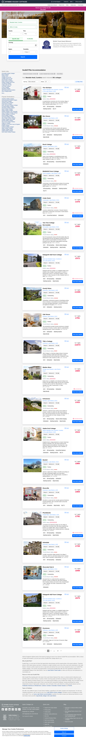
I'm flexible (30, 38)
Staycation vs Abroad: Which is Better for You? (73, 708)
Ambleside (25, 685)
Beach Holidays (5, 74)
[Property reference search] (18, 5)
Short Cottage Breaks (7, 91)
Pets (24, 30)
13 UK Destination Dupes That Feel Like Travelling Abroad (73, 715)
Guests (10, 30)
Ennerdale (54, 685)
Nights (10, 49)
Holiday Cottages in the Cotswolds (9, 111)
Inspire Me (46, 724)
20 (57, 650)
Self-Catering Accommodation (8, 90)
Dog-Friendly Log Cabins (7, 81)
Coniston (48, 685)
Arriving (11, 42)
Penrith (70, 685)
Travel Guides (80, 5)
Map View (79, 81)
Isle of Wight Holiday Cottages (8, 117)
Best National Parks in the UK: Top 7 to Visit (73, 712)
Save (67, 87)
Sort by (25, 81)
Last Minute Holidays (6, 83)
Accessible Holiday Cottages (8, 73)
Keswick (64, 685)
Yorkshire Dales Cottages (7, 102)
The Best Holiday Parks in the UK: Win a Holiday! (74, 719)
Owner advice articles (49, 722)
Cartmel (44, 685)
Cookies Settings (64, 728)
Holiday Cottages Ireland (7, 129)
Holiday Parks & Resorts (52, 5)
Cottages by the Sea (6, 77)
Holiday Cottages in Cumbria (8, 114)
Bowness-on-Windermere (34, 685)
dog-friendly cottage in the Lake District (46, 695)
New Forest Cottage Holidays (8, 121)
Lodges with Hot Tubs (7, 84)
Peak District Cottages (7, 103)
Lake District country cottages (54, 692)
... (54, 650)
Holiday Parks (5, 76)
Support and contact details (50, 707)
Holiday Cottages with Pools (8, 82)
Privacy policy (47, 709)
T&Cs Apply (43, 9)
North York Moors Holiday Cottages (10, 105)
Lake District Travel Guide (54, 670)
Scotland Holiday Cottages (8, 126)
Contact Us (66, 1)
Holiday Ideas (73, 5)
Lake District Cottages (7, 101)
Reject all (64, 732)
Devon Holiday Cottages (7, 109)
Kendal (59, 685)
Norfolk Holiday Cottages (7, 120)
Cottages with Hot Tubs (7, 78)
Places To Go (61, 5)
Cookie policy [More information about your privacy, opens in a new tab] (27, 735)
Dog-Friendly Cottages (7, 79)
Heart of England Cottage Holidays (10, 112)
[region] (43, 732)
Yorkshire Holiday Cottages (8, 98)
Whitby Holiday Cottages (7, 110)
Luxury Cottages (5, 87)
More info (46, 716)
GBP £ (72, 1)
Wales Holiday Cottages (7, 128)
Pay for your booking (49, 720)
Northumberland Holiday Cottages (9, 100)
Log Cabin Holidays (6, 86)
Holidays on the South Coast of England (11, 124)
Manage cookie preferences (50, 714)
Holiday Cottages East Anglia (8, 119)
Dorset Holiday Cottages (7, 115)
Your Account (79, 1)
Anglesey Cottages (6, 123)
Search (23, 57)
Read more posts (69, 721)
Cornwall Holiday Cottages (8, 106)
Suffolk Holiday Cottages (7, 130)
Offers (67, 5)
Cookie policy (47, 711)
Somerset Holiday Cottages (8, 116)
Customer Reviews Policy (50, 718)
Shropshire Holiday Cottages (8, 107)
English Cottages (5, 125)
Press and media (48, 726)
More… (3, 93)
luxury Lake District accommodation (43, 694)
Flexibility (26, 49)
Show (42, 81)
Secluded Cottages (6, 88)
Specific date (15, 38)
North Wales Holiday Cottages (8, 132)
